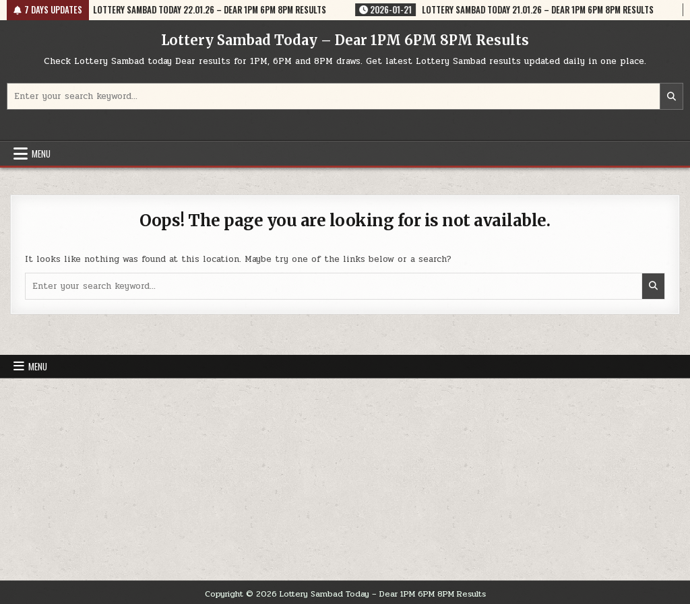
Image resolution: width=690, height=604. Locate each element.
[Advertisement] (345, 479)
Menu (41, 153)
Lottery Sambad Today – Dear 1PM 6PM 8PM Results (345, 40)
